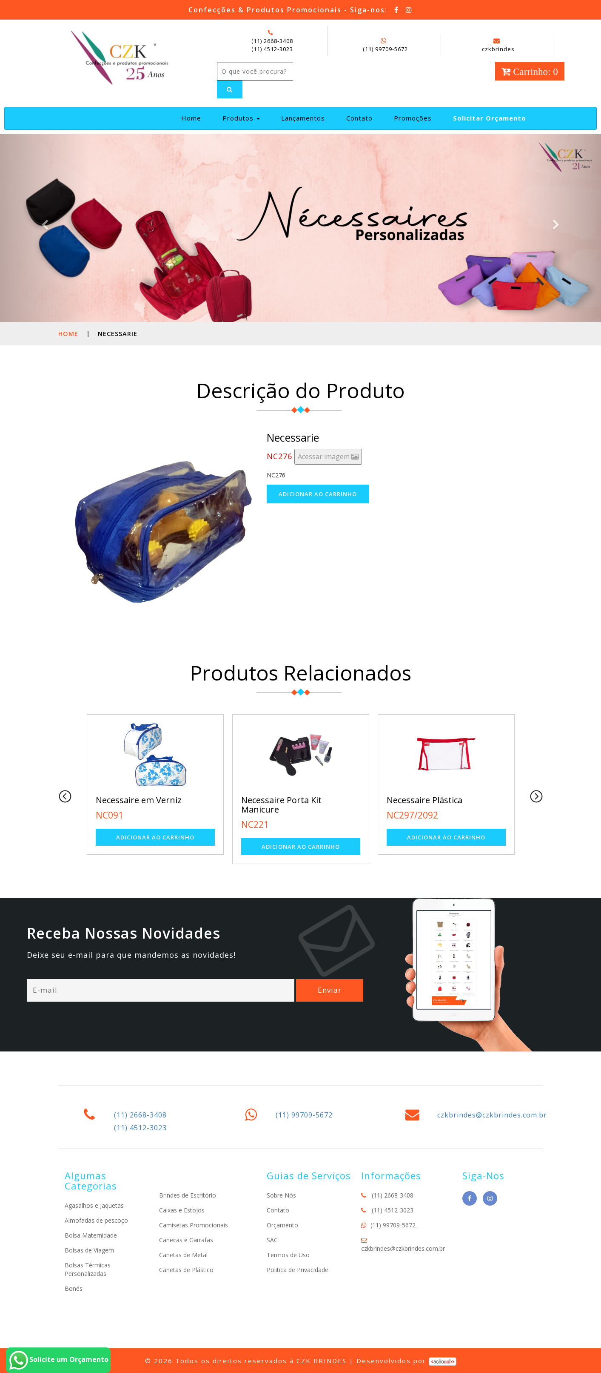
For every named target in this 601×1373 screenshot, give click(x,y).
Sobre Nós (281, 1195)
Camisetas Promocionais (193, 1225)
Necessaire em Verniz (139, 800)
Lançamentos (303, 118)
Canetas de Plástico (186, 1270)
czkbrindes (498, 45)
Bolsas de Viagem (89, 1250)
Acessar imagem (328, 456)
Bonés (74, 1288)
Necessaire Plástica (424, 800)
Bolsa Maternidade (91, 1235)
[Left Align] (229, 89)
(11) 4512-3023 (272, 49)
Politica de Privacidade (297, 1270)
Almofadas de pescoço (96, 1220)
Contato (359, 118)
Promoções (413, 118)
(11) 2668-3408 (272, 41)
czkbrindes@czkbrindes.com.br (492, 1115)
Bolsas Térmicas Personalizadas (88, 1269)
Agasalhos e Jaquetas (94, 1205)
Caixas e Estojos (182, 1210)
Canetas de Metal (183, 1255)
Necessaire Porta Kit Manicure (281, 804)
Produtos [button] (241, 118)
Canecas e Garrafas (186, 1240)
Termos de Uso (288, 1255)
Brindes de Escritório (187, 1195)
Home (194, 117)
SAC (272, 1240)
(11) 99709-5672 (385, 49)
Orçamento (282, 1225)
